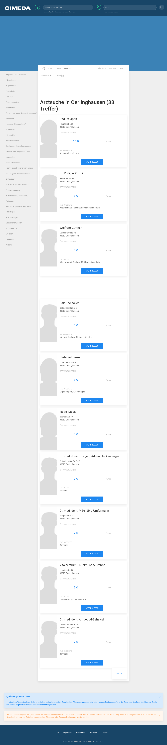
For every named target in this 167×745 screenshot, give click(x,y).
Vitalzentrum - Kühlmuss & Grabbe (82, 565)
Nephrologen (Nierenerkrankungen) (19, 168)
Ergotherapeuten (12, 102)
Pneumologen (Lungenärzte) (17, 195)
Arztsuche (68, 68)
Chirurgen (9, 97)
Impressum (67, 733)
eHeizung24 (78, 741)
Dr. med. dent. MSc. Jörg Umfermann (84, 510)
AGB (57, 733)
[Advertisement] (83, 43)
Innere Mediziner (12, 141)
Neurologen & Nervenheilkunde (18, 174)
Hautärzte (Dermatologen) (16, 124)
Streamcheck (90, 741)
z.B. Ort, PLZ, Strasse (111, 12)
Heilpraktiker (10, 130)
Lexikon (58, 68)
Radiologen (10, 212)
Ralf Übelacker (69, 303)
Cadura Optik (68, 119)
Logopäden (10, 157)
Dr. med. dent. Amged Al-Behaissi (82, 619)
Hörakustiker (11, 135)
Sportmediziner (11, 228)
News (50, 68)
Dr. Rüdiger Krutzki (72, 173)
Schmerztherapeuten (14, 223)
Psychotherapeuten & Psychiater (18, 206)
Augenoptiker (11, 86)
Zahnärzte (10, 239)
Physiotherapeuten (13, 190)
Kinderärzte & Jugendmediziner (18, 152)
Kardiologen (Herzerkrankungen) (18, 146)
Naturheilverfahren (13, 163)
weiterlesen (92, 162)
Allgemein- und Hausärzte (16, 75)
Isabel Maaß (68, 411)
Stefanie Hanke (70, 357)
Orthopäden (10, 179)
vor (119, 673)
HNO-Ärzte (10, 119)
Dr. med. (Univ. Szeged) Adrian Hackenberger (89, 456)
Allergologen (10, 80)
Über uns (93, 733)
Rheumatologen (12, 217)
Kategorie (46, 75)
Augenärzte (10, 91)
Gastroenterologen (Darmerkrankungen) (21, 113)
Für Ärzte (102, 68)
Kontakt (112, 68)
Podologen (10, 201)
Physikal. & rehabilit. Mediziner (18, 185)
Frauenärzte (10, 108)
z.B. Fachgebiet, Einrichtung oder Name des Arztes (60, 12)
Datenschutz (81, 733)
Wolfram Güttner (71, 227)
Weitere (9, 245)
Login (121, 68)
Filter (60, 75)
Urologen (9, 234)
